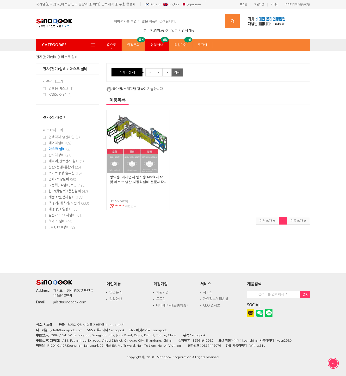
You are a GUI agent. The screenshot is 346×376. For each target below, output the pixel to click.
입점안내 (157, 45)
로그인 (202, 45)
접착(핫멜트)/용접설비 (68, 191)
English (171, 4)
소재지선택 (127, 72)
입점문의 (133, 45)
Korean (153, 4)
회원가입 (180, 45)
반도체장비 (60, 155)
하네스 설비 (60, 221)
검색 (177, 72)
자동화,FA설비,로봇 (67, 185)
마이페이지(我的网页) (172, 305)
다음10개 (298, 221)
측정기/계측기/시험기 (69, 203)
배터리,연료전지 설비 (66, 161)
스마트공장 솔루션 (65, 173)
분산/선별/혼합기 (65, 167)
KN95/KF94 (60, 94)
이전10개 (267, 221)
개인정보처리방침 (215, 299)
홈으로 (111, 45)
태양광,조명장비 (64, 209)
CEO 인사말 (211, 305)
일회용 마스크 (61, 88)
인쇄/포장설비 (62, 179)
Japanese (191, 4)
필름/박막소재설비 (65, 215)
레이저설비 (60, 143)
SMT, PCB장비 (62, 227)
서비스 (207, 292)
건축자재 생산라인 (64, 137)
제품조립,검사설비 (66, 197)
